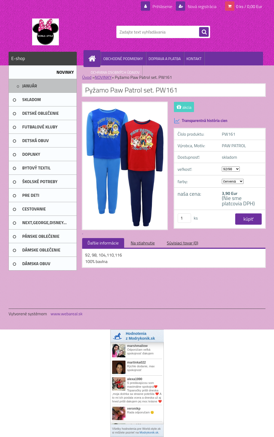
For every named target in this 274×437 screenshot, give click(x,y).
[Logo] (45, 31)
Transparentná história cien (200, 121)
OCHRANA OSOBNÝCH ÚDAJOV (115, 72)
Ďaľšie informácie (103, 243)
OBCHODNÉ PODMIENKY (123, 58)
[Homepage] (94, 58)
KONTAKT (194, 58)
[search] (204, 32)
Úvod (87, 77)
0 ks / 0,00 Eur (249, 6)
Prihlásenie (162, 6)
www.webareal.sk (67, 313)
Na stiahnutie (143, 243)
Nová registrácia (201, 6)
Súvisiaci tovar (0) (182, 243)
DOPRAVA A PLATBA (165, 58)
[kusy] (184, 218)
